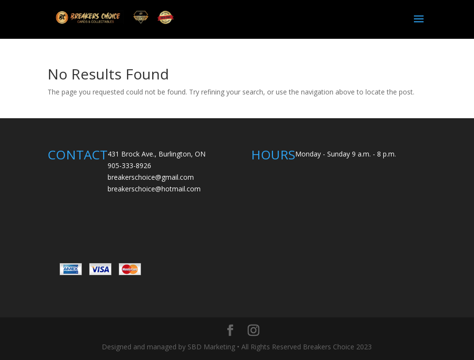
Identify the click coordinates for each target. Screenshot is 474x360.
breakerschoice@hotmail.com (154, 188)
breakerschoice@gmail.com (151, 177)
